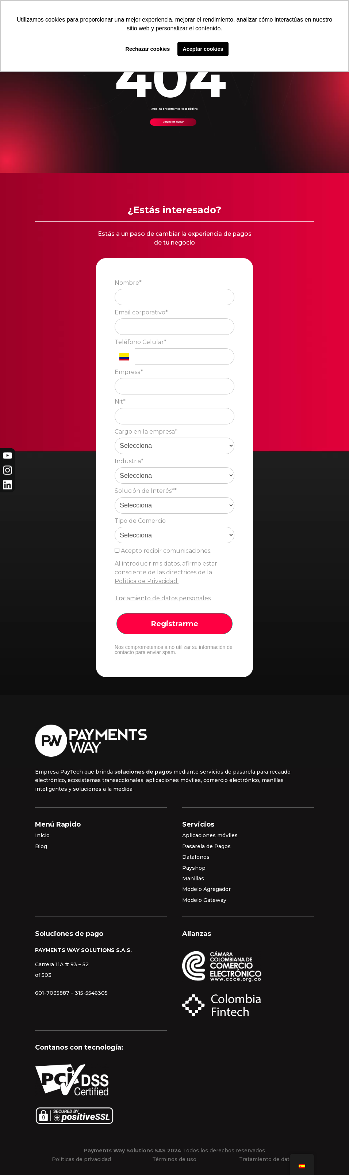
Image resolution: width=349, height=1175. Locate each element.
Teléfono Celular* (140, 342)
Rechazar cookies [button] (148, 49)
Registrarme (174, 623)
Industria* (129, 461)
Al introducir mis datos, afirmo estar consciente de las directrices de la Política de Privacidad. (166, 572)
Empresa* (129, 372)
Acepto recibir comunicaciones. (163, 550)
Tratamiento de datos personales (163, 598)
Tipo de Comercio (140, 520)
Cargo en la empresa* (146, 431)
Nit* (120, 401)
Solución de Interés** (146, 490)
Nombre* (128, 282)
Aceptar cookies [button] (203, 49)
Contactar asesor (173, 122)
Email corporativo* (141, 312)
